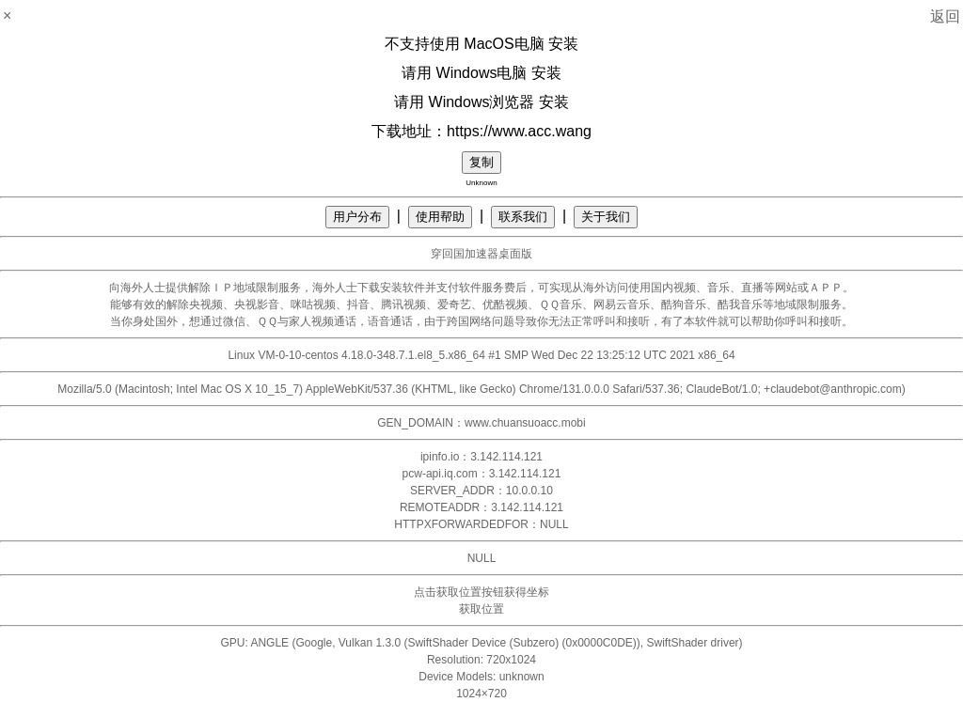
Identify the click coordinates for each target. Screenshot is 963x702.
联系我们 (522, 217)
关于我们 (605, 217)
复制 (481, 162)
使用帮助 (440, 217)
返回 (945, 16)
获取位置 (481, 609)
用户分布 (357, 217)
